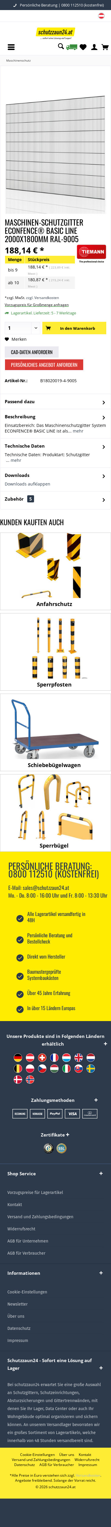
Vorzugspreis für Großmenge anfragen (37, 304)
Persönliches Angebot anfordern (44, 364)
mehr (77, 431)
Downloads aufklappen (27, 484)
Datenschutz (18, 1328)
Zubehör (19, 499)
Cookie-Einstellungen (27, 1292)
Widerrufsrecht (21, 1229)
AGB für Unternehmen (27, 1241)
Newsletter (17, 1304)
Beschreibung (20, 416)
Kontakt (14, 1204)
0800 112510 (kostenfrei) (82, 5)
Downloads (17, 475)
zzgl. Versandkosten (42, 297)
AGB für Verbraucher (26, 1253)
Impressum (17, 1340)
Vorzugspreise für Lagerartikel (35, 1192)
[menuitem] (101, 16)
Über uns (15, 1316)
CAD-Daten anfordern (31, 352)
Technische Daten (25, 446)
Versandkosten (88, 1475)
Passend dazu (20, 401)
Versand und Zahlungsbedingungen (40, 1216)
